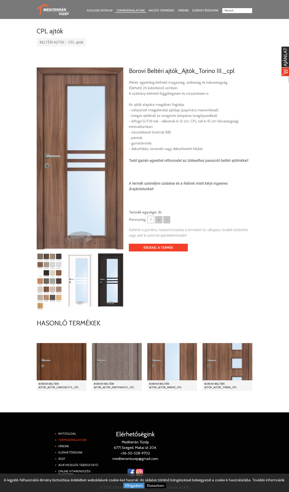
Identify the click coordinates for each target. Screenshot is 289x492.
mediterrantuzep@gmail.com (135, 458)
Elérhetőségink (70, 452)
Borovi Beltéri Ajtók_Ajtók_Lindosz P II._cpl (59, 385)
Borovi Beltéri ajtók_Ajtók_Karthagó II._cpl (114, 385)
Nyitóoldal (67, 433)
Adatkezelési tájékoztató (78, 465)
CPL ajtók (75, 42)
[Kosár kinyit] (284, 62)
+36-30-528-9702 (135, 453)
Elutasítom (155, 485)
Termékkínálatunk (130, 10)
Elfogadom (134, 485)
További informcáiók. (268, 480)
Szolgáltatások (100, 10)
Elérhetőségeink (205, 10)
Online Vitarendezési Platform (74, 473)
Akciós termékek (161, 10)
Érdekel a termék (158, 248)
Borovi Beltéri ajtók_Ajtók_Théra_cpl (220, 385)
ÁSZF (61, 458)
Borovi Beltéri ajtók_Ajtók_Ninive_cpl (165, 385)
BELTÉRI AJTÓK (51, 42)
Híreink (183, 10)
